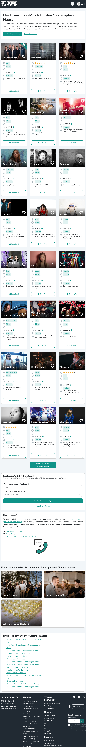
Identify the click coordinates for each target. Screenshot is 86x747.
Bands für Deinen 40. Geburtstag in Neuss (22, 687)
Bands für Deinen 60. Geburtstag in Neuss (22, 664)
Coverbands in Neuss (14, 681)
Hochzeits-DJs (27, 711)
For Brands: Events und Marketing (52, 705)
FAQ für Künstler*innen (9, 701)
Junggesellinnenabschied (31, 741)
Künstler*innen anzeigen (43, 501)
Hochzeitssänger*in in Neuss (17, 667)
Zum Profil (15, 91)
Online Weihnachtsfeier (30, 721)
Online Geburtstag (29, 739)
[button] (80, 4)
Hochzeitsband (28, 706)
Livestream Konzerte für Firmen (31, 732)
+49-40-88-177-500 (14, 531)
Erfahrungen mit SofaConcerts (49, 719)
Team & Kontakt (49, 716)
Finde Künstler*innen (12, 34)
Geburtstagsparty (28, 704)
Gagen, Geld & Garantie (9, 706)
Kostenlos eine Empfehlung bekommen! (21, 536)
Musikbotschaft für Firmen (31, 724)
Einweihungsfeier (28, 744)
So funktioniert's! (30, 34)
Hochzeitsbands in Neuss (16, 659)
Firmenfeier (26, 714)
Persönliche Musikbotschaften (29, 727)
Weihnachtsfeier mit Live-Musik (31, 718)
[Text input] (74, 721)
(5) (11, 437)
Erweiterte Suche (43, 506)
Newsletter (48, 733)
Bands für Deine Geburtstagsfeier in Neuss (22, 650)
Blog (45, 723)
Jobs (45, 726)
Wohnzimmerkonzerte (30, 701)
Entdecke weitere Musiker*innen (43, 465)
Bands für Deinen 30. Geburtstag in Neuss (22, 684)
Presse (46, 728)
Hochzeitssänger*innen (30, 709)
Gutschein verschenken (8, 709)
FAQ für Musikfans (7, 704)
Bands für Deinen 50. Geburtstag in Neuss (22, 662)
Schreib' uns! (10, 534)
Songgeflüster (49, 708)
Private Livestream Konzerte (32, 736)
